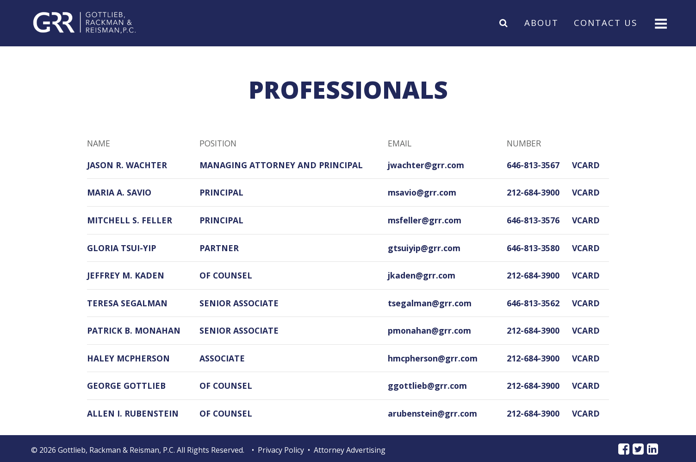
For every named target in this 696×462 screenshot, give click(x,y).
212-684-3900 (533, 192)
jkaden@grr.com (421, 275)
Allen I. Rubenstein (133, 413)
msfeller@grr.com (424, 220)
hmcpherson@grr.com (433, 358)
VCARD (586, 165)
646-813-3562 (533, 303)
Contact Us (605, 22)
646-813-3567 (533, 165)
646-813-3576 (533, 220)
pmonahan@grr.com (429, 330)
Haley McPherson (128, 358)
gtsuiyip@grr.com (424, 247)
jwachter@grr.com (426, 165)
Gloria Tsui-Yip (121, 247)
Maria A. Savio (119, 192)
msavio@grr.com (422, 192)
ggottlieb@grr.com (427, 385)
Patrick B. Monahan (133, 330)
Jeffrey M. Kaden (125, 275)
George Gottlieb (126, 385)
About (541, 22)
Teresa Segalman (127, 303)
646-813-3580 (533, 247)
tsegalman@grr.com (430, 303)
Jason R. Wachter (127, 165)
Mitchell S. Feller (129, 220)
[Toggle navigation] (660, 23)
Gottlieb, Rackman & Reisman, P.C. (116, 450)
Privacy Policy (281, 450)
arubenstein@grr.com (432, 413)
